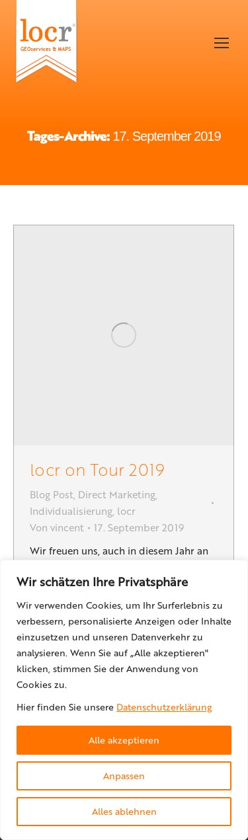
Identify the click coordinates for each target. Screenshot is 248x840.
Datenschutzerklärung (164, 707)
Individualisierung (71, 511)
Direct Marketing (116, 494)
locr (126, 511)
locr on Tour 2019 (97, 468)
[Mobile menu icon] (221, 43)
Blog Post (51, 494)
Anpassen (124, 775)
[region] (124, 700)
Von (57, 527)
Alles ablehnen (124, 811)
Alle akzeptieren (124, 740)
